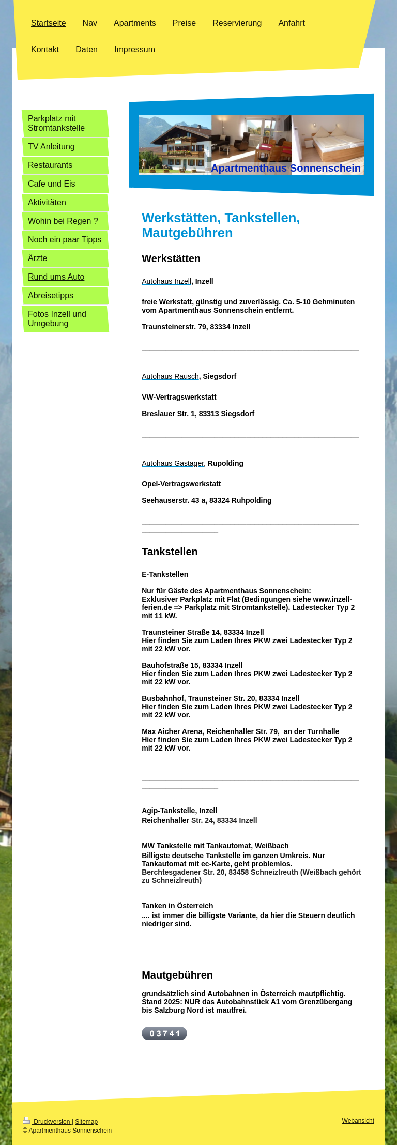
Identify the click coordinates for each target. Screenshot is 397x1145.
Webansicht (358, 1120)
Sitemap (86, 1121)
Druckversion (47, 1121)
